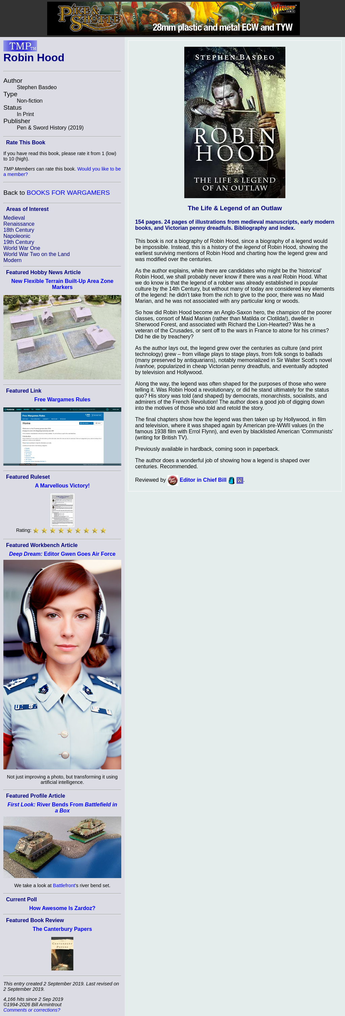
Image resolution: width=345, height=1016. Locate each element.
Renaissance (19, 224)
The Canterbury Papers (62, 929)
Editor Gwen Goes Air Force (62, 554)
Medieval (14, 218)
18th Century (18, 230)
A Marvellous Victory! (62, 485)
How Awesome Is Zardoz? (62, 908)
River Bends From (62, 807)
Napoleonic (16, 236)
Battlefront (64, 885)
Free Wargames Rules (62, 399)
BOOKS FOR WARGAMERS (68, 192)
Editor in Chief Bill (203, 480)
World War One (21, 248)
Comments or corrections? (31, 1010)
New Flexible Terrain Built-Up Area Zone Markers (62, 284)
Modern (12, 260)
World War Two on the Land (36, 254)
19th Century (18, 242)
